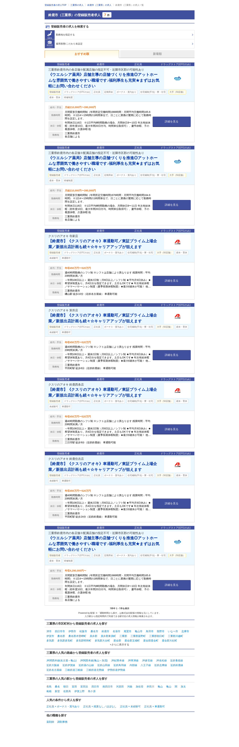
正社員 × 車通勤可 (154, 705)
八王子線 (146, 664)
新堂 (57, 690)
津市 (49, 631)
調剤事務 (62, 720)
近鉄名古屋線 (54, 669)
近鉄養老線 (176, 660)
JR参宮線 (147, 660)
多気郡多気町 (65, 640)
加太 (183, 685)
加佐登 (139, 685)
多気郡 (50, 640)
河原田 (120, 685)
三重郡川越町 (175, 635)
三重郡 (123, 635)
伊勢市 (72, 631)
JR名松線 (161, 660)
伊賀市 (50, 635)
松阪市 (83, 631)
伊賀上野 (79, 690)
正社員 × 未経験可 (130, 705)
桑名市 (94, 631)
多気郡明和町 (83, 640)
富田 (74, 685)
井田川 (150, 685)
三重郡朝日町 (156, 635)
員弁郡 (93, 635)
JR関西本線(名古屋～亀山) (61, 660)
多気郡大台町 (102, 640)
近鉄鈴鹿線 (176, 664)
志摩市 (185, 631)
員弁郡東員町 (108, 635)
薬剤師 (50, 720)
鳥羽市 (150, 631)
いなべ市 (173, 631)
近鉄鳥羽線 (119, 664)
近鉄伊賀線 (68, 664)
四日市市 (60, 631)
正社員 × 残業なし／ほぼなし (100, 705)
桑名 (57, 685)
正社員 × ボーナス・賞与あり (63, 705)
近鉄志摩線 (160, 664)
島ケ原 (92, 690)
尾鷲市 (127, 631)
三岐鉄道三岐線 (74, 669)
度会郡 (117, 640)
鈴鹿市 (105, 631)
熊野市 (160, 631)
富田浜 (84, 685)
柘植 (49, 690)
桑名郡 (61, 635)
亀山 (160, 685)
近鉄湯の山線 (86, 664)
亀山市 (138, 631)
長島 (49, 685)
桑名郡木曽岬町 (77, 635)
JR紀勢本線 (117, 660)
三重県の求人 (76, 5)
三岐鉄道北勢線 (95, 669)
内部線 (133, 664)
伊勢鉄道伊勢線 (116, 669)
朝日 (65, 685)
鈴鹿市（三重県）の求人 (99, 5)
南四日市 (108, 685)
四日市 (95, 685)
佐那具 (67, 690)
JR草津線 (133, 660)
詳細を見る (171, 121)
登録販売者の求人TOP (55, 5)
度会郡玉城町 (132, 640)
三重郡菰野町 (138, 635)
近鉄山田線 (103, 664)
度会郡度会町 (150, 640)
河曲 (129, 685)
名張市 (116, 631)
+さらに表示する (119, 644)
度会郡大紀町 (169, 640)
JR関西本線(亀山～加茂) (94, 660)
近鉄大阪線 (52, 664)
